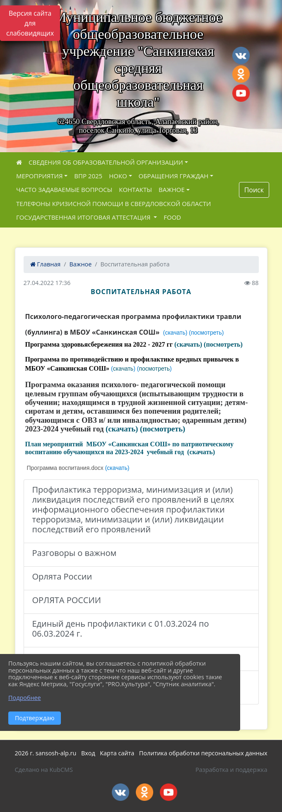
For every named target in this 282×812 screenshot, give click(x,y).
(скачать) (188, 344)
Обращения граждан (174, 176)
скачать (123, 368)
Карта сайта (117, 753)
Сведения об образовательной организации (106, 162)
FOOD (172, 217)
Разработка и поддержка (231, 770)
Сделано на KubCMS (44, 770)
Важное (172, 189)
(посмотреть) (223, 344)
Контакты (135, 189)
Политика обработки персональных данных (203, 753)
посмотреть (154, 368)
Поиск (254, 189)
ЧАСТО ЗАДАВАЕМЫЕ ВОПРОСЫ (64, 189)
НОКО (118, 176)
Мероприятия (39, 176)
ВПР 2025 (88, 176)
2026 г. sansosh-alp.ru (46, 753)
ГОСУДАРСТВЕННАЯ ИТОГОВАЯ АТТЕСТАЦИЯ (84, 217)
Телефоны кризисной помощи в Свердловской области (113, 203)
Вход (88, 753)
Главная (45, 264)
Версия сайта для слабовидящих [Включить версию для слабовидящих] (30, 23)
